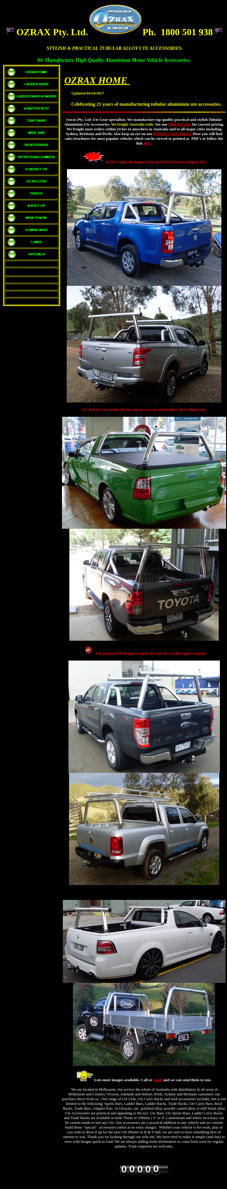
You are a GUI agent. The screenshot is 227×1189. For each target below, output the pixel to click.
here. (147, 143)
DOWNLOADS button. (172, 134)
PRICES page (179, 124)
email (157, 1080)
